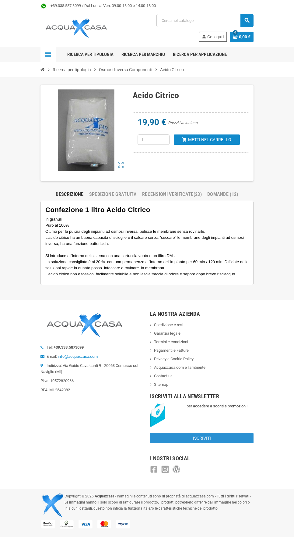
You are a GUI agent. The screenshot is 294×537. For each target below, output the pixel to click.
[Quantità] (154, 139)
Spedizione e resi (168, 325)
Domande (222, 194)
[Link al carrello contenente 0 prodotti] (242, 37)
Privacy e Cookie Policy (174, 359)
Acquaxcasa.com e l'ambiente (179, 367)
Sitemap (161, 384)
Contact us (163, 376)
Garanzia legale (167, 333)
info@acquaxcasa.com (78, 356)
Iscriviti (202, 438)
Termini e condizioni (171, 342)
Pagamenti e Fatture (171, 350)
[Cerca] (204, 20)
